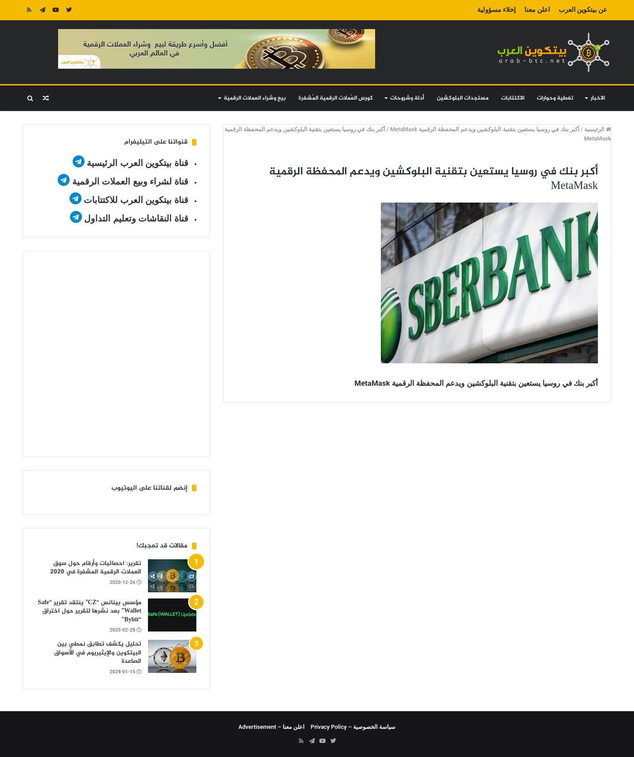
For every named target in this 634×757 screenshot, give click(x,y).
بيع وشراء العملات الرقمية (255, 98)
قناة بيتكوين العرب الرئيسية (137, 163)
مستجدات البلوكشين (463, 98)
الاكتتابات (512, 98)
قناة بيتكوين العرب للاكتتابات (134, 200)
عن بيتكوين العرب (583, 10)
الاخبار (597, 98)
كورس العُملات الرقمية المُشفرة (336, 98)
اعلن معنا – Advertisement (272, 727)
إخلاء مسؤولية (496, 10)
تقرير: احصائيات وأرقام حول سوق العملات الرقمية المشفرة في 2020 (95, 567)
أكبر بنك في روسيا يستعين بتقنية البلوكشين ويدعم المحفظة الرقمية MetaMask (484, 129)
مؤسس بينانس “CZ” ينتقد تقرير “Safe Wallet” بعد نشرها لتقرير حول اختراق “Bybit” (89, 611)
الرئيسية (597, 129)
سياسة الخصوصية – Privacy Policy (353, 727)
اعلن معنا (537, 10)
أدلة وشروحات (407, 98)
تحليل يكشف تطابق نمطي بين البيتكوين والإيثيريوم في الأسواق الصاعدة (97, 652)
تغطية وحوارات (555, 98)
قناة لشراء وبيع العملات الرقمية (130, 181)
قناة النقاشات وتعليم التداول (136, 218)
